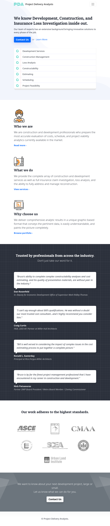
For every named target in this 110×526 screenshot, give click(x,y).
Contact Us (22, 39)
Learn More (41, 39)
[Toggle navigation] (93, 4)
